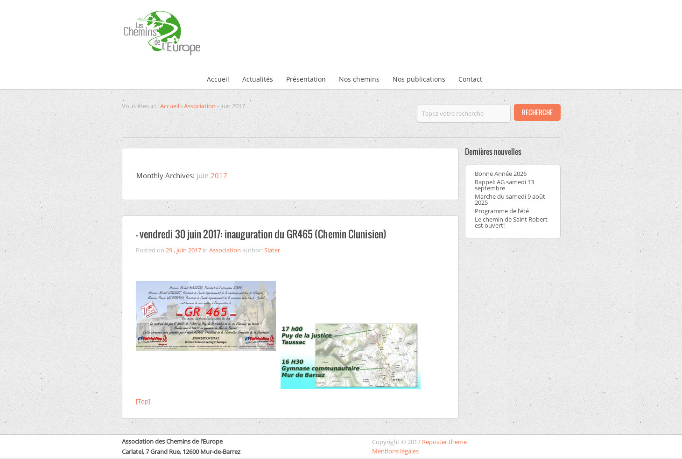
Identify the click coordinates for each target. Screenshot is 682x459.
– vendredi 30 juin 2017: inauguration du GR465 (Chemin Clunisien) (261, 234)
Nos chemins (359, 79)
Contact (470, 79)
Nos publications (419, 79)
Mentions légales (395, 451)
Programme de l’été (502, 211)
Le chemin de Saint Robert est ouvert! (511, 222)
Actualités (257, 79)
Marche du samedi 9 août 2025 (510, 199)
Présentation (306, 79)
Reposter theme (444, 442)
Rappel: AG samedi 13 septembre (504, 185)
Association (200, 106)
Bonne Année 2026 (501, 173)
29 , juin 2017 (183, 250)
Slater (272, 250)
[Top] (143, 401)
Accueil (218, 79)
